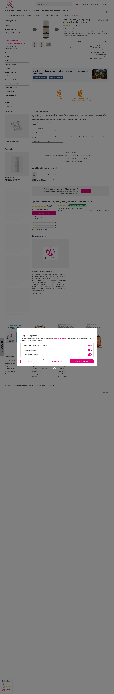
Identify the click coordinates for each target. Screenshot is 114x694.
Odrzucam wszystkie (56, 361)
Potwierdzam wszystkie (81, 361)
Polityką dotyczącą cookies (60, 338)
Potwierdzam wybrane (32, 361)
